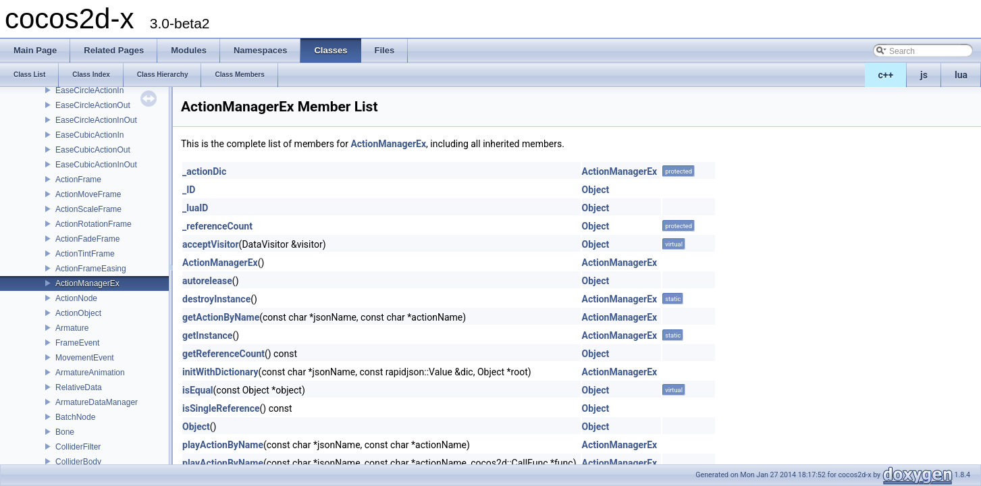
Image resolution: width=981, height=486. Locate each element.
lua (961, 75)
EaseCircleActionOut (92, 105)
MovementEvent (84, 357)
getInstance (207, 335)
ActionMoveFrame (88, 194)
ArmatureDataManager (96, 402)
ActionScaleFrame (88, 209)
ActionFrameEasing (90, 268)
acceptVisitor (210, 244)
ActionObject (78, 313)
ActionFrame (78, 179)
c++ (886, 75)
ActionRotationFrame (93, 224)
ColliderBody (78, 461)
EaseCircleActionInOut (96, 120)
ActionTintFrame (85, 254)
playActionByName (222, 444)
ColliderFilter (78, 447)
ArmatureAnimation (90, 372)
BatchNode (75, 417)
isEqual (197, 390)
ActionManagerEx (87, 283)
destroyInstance (216, 299)
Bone (64, 432)
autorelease (207, 280)
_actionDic (204, 171)
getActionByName (220, 317)
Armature (71, 328)
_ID (188, 189)
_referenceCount (217, 226)
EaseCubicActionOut (92, 150)
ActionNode (76, 298)
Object (596, 189)
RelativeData (78, 387)
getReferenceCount (223, 353)
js (924, 75)
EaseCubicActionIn (89, 135)
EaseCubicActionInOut (96, 164)
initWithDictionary (220, 372)
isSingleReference (221, 408)
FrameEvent (77, 343)
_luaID (195, 207)
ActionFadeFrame (87, 239)
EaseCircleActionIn (89, 90)
